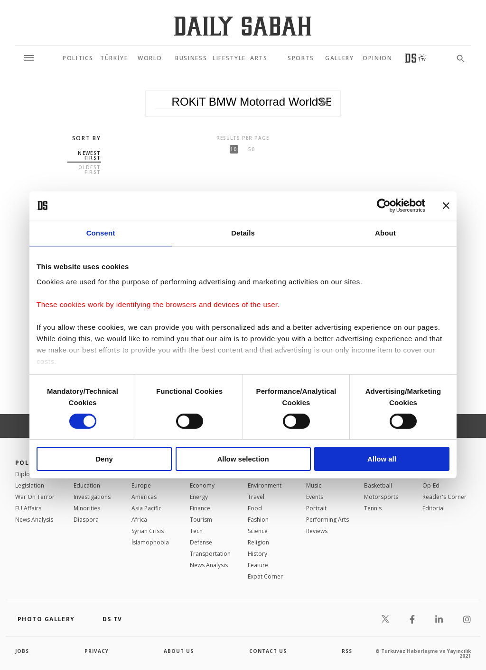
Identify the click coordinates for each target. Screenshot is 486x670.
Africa (139, 520)
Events (314, 497)
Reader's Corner (444, 497)
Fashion (258, 520)
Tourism (201, 520)
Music (313, 485)
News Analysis (34, 520)
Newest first (89, 155)
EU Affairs (28, 508)
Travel (256, 497)
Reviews (316, 531)
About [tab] (385, 233)
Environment (264, 485)
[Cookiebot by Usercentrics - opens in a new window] (383, 206)
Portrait (316, 508)
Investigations (92, 497)
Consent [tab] (100, 233)
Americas (144, 497)
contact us (268, 651)
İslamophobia (150, 542)
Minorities (87, 508)
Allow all (381, 459)
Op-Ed (430, 485)
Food (255, 508)
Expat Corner (265, 576)
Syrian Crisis (147, 531)
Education (87, 485)
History (257, 554)
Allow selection (243, 459)
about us (179, 651)
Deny (104, 459)
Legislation (29, 485)
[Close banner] (446, 205)
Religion (258, 542)
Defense (201, 542)
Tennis (373, 508)
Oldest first (89, 169)
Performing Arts (327, 520)
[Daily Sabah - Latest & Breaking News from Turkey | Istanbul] (242, 26)
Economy (202, 485)
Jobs (22, 651)
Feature (258, 565)
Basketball (378, 485)
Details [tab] (243, 233)
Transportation (210, 554)
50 (251, 149)
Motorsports (381, 497)
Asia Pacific (146, 508)
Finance (200, 508)
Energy (199, 497)
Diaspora (86, 520)
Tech (196, 531)
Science (258, 531)
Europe (141, 485)
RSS (347, 651)
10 (233, 149)
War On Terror (35, 497)
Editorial (433, 508)
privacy (96, 651)
